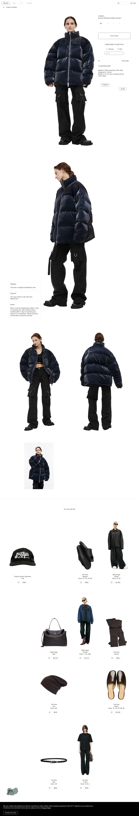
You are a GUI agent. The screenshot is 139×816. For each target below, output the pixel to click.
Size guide (125, 61)
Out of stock (114, 36)
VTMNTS (101, 16)
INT (101, 23)
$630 (55, 712)
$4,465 (118, 582)
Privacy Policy (46, 808)
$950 (86, 582)
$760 (24, 582)
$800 (118, 658)
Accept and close (10, 813)
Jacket (123, 89)
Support (29, 3)
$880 (55, 788)
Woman (111, 49)
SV (21, 3)
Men (14, 3)
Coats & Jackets (10, 7)
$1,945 (118, 712)
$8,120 (55, 658)
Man (120, 49)
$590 (86, 788)
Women (5, 3)
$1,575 (86, 658)
